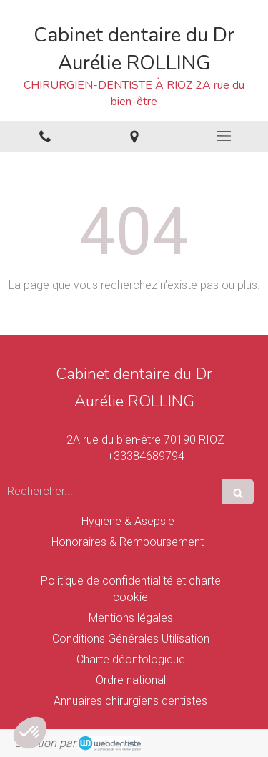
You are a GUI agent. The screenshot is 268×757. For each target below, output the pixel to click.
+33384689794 (145, 456)
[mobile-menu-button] (223, 136)
